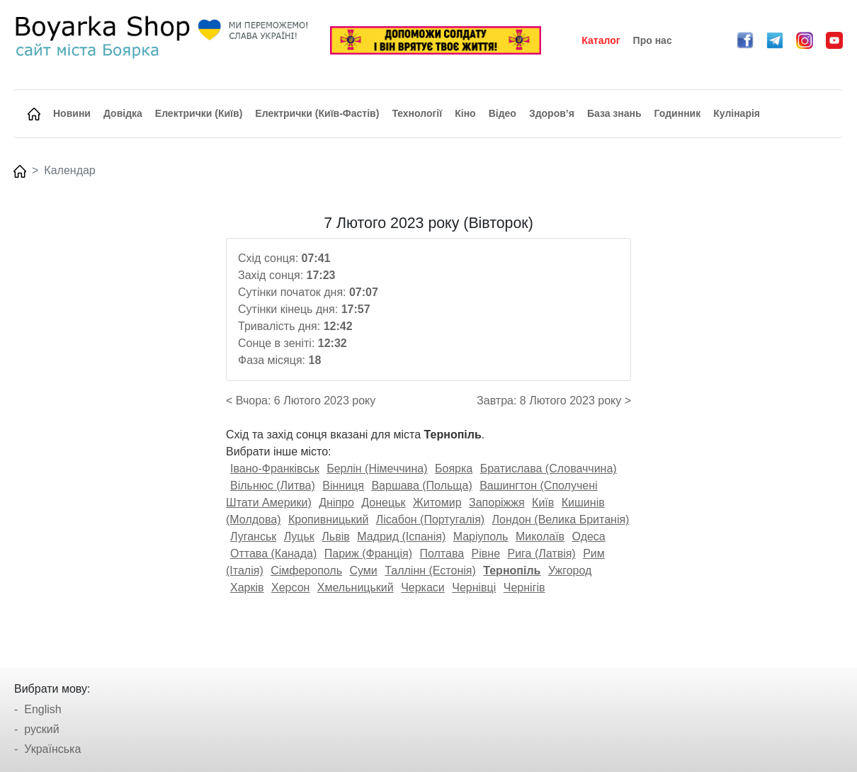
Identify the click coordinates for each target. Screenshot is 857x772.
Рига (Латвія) (541, 553)
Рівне (486, 553)
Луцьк (299, 536)
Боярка (453, 468)
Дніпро (336, 502)
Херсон (290, 587)
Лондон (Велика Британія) (561, 519)
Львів (335, 536)
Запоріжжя (497, 502)
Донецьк (383, 502)
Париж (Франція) (368, 553)
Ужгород (570, 570)
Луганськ (253, 536)
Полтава (441, 553)
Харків (247, 587)
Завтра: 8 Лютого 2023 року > (554, 400)
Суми (363, 570)
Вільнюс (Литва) (272, 485)
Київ (543, 502)
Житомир (437, 502)
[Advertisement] (745, 427)
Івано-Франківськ (274, 468)
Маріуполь (481, 536)
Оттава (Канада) (273, 553)
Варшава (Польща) (421, 485)
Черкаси (423, 587)
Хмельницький (355, 587)
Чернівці (474, 587)
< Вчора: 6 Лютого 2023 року (300, 400)
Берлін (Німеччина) (377, 468)
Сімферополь (306, 570)
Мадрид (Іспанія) (401, 536)
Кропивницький (328, 519)
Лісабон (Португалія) (430, 519)
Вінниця (343, 485)
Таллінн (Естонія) (430, 570)
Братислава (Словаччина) (548, 468)
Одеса (589, 536)
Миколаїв (540, 536)
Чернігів (524, 587)
